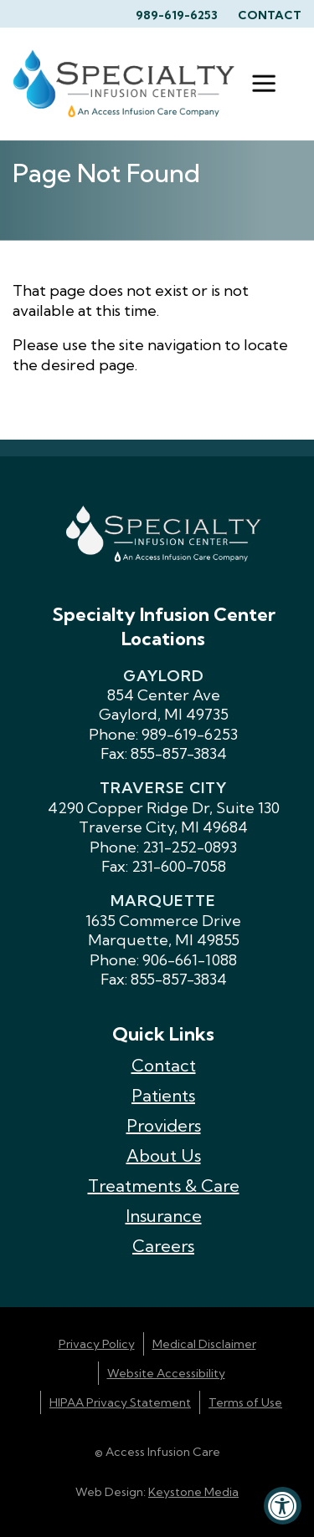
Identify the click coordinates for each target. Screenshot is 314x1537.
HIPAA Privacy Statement (120, 1402)
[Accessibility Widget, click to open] (282, 1505)
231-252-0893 (189, 847)
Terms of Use (245, 1402)
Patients (163, 1095)
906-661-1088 (189, 960)
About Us (163, 1155)
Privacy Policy (97, 1343)
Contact (269, 15)
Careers (163, 1245)
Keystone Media (193, 1491)
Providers (163, 1125)
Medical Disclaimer (204, 1343)
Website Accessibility (166, 1373)
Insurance (164, 1215)
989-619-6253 (177, 15)
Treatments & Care (163, 1185)
